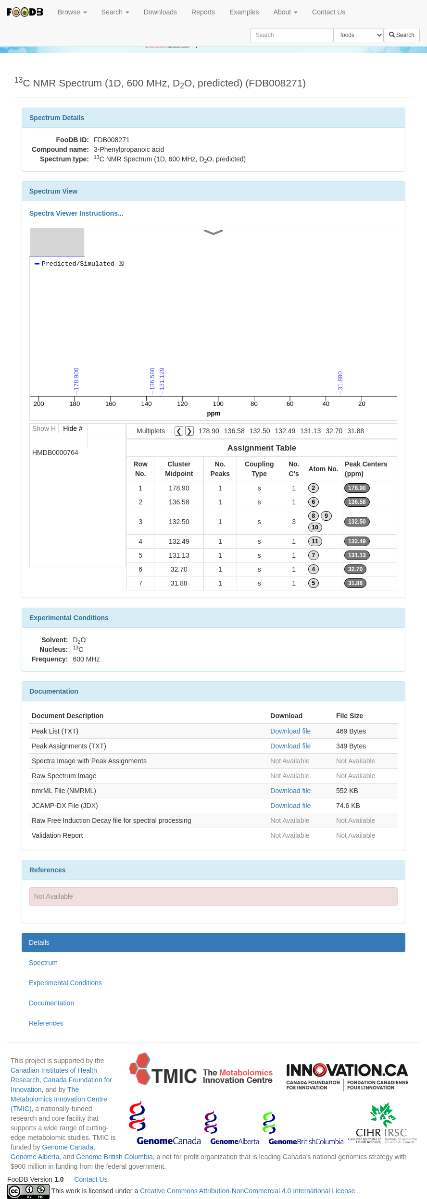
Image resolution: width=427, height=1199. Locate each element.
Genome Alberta (35, 1157)
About (286, 12)
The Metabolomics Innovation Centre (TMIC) (59, 1099)
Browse (72, 12)
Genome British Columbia (114, 1157)
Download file (290, 731)
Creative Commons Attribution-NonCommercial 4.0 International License (248, 1191)
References (46, 1023)
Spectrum (43, 963)
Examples (244, 12)
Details (39, 942)
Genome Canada (67, 1147)
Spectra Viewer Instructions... (76, 213)
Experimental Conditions (65, 983)
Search (115, 12)
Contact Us (328, 12)
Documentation (51, 1003)
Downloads (160, 12)
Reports (203, 12)
